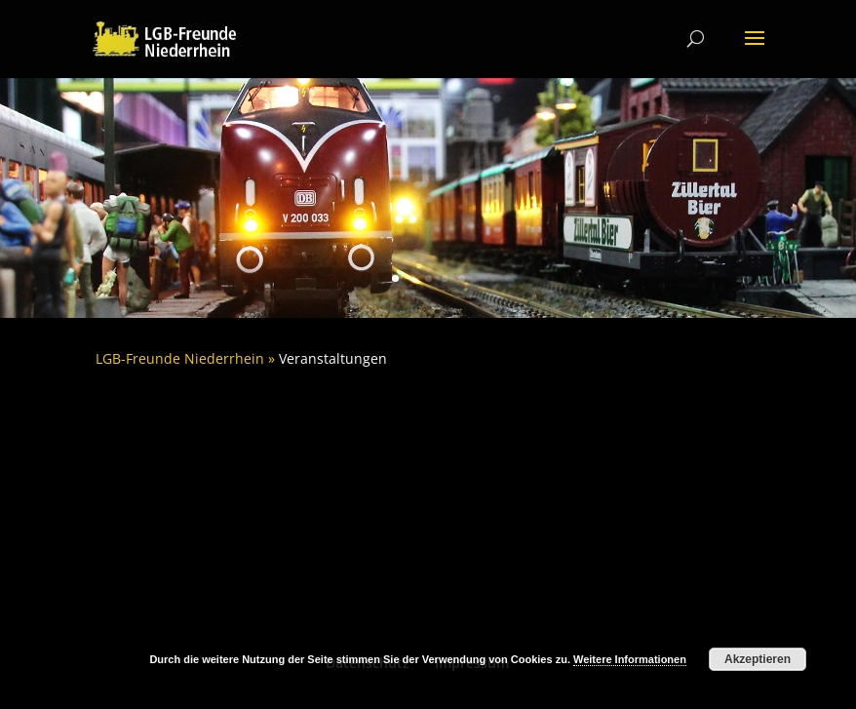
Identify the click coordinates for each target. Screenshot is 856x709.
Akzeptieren (757, 659)
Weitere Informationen (629, 659)
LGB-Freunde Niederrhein (180, 358)
